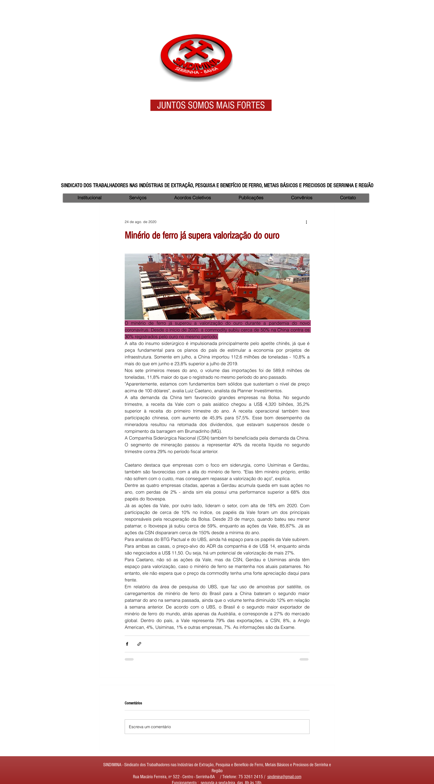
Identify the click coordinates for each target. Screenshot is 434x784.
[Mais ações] (307, 222)
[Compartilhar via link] (139, 644)
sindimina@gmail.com (284, 776)
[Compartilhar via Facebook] (127, 644)
